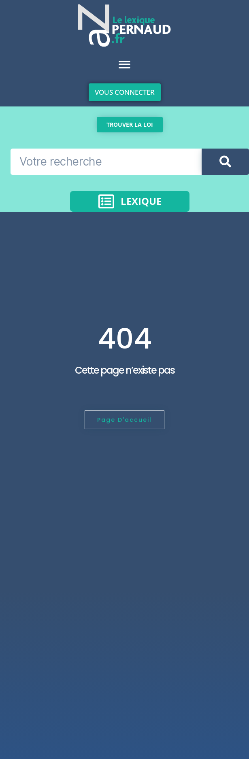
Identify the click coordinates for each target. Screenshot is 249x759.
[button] (124, 64)
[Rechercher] (225, 162)
